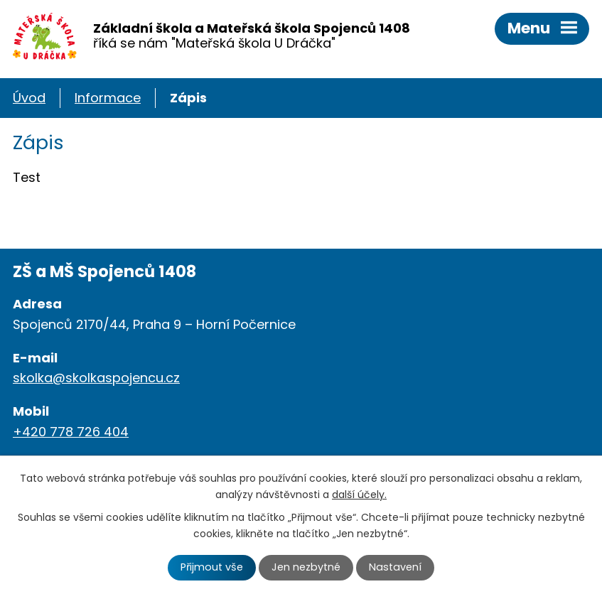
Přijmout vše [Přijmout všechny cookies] (212, 567)
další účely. (359, 494)
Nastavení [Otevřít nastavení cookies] (395, 567)
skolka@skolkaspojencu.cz (96, 378)
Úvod (29, 98)
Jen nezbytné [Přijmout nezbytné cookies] (306, 567)
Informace (108, 98)
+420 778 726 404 (71, 432)
